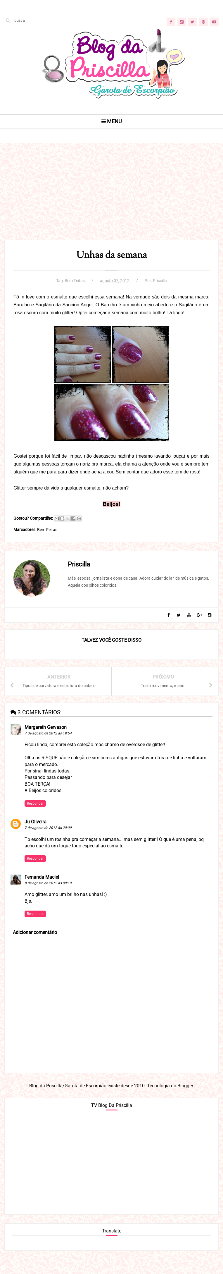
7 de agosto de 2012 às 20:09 (48, 828)
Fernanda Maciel (42, 877)
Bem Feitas (75, 280)
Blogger (185, 1085)
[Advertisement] (111, 199)
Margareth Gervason (46, 727)
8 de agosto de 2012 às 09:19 (48, 883)
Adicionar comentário (35, 932)
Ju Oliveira (35, 822)
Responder (35, 803)
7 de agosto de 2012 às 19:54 (48, 733)
